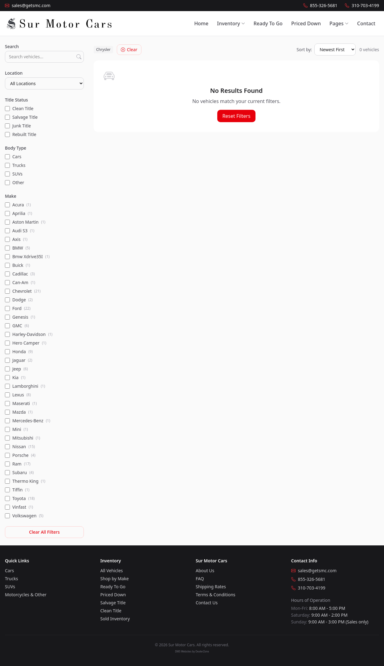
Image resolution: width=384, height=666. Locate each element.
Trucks (11, 578)
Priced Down (306, 23)
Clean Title (110, 611)
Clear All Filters (44, 532)
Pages (339, 23)
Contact (366, 23)
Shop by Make (114, 578)
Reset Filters (236, 116)
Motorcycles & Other (26, 595)
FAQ (200, 578)
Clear (129, 49)
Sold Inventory (115, 619)
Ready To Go (268, 23)
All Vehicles (111, 570)
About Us (205, 570)
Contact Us (207, 603)
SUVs (10, 586)
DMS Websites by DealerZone (192, 651)
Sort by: (304, 49)
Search (12, 46)
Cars (9, 570)
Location (13, 73)
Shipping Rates (211, 586)
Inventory (231, 23)
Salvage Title (113, 603)
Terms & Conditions (215, 595)
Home (201, 23)
